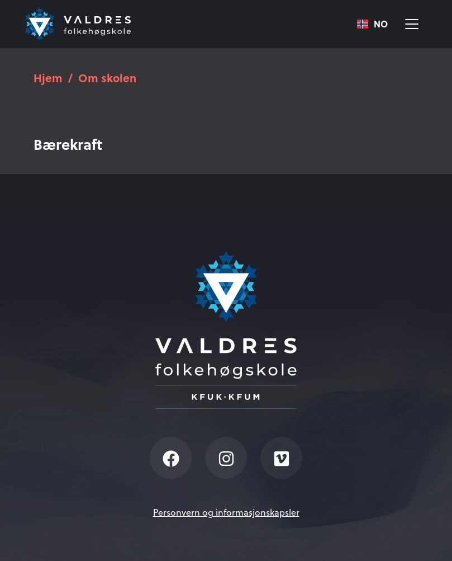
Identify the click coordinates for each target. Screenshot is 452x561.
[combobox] (372, 24)
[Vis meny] (411, 24)
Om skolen (107, 77)
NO (372, 24)
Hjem (48, 77)
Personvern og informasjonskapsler (226, 512)
